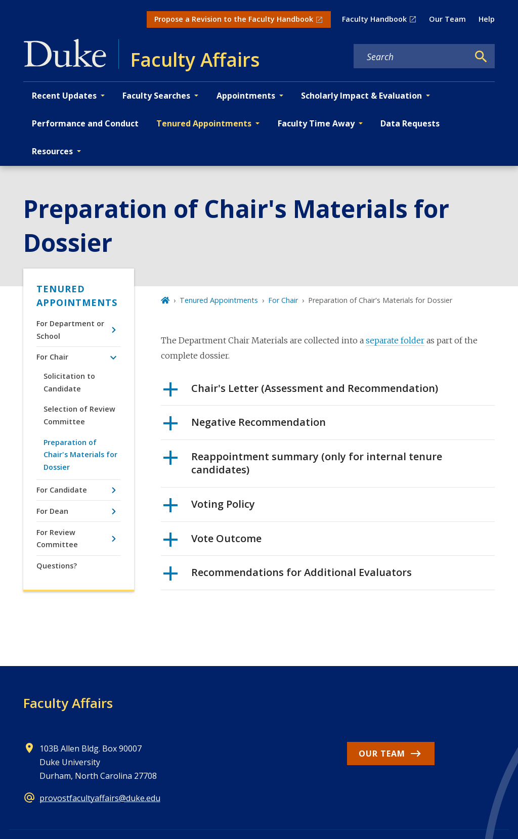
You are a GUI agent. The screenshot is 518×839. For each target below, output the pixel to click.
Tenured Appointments (76, 295)
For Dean (52, 511)
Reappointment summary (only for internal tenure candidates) (302, 463)
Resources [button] (52, 151)
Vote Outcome (212, 542)
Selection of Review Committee (79, 415)
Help (487, 19)
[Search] (481, 57)
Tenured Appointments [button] (203, 123)
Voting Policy (209, 507)
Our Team (447, 19)
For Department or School (70, 329)
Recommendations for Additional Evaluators (287, 576)
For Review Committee (57, 538)
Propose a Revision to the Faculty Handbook (233, 19)
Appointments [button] (246, 95)
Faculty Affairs (68, 703)
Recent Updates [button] (64, 95)
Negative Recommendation (244, 425)
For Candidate (61, 490)
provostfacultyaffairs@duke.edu (99, 798)
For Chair (52, 357)
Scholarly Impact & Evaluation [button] (361, 95)
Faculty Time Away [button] (316, 123)
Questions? (56, 565)
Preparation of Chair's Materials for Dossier (80, 454)
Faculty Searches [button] (156, 95)
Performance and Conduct (85, 123)
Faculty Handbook (374, 19)
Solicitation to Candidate (69, 382)
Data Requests (410, 123)
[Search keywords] (411, 57)
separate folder (395, 340)
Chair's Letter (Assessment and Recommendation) (300, 392)
